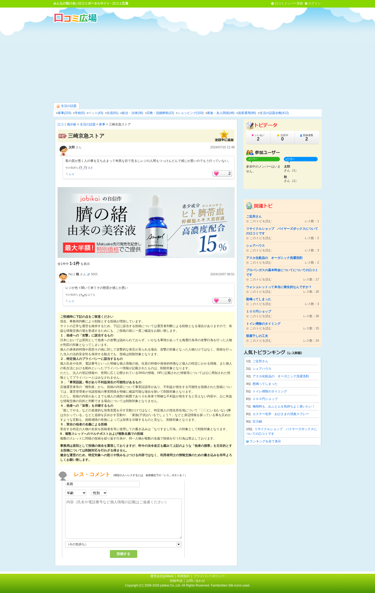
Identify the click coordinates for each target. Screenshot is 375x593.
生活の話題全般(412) (274, 113)
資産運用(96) (247, 113)
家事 (102, 124)
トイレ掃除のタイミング (270, 391)
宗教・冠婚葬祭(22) (160, 113)
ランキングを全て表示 (265, 441)
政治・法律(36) (132, 113)
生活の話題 (66, 106)
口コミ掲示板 (67, 124)
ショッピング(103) (191, 113)
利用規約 (183, 576)
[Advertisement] (187, 62)
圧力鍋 (257, 421)
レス (71, 174)
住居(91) (112, 113)
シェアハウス (262, 369)
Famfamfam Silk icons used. (230, 585)
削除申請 (176, 581)
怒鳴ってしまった (265, 384)
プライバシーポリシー (209, 576)
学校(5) (80, 113)
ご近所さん (260, 361)
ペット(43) (95, 113)
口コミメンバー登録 (289, 3)
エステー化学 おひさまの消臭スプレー (281, 414)
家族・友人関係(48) (220, 113)
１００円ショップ (265, 399)
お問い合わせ (195, 581)
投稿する (123, 554)
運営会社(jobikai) (162, 576)
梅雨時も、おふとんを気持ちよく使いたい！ (284, 406)
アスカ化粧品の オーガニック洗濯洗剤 (281, 376)
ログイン (314, 3)
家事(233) (64, 113)
